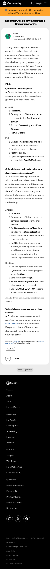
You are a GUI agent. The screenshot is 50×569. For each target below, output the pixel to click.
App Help (10, 349)
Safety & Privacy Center (20, 538)
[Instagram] (9, 518)
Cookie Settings (12, 547)
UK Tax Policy (10, 559)
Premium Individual (15, 485)
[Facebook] (26, 518)
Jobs (8, 401)
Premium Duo (12, 491)
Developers (11, 425)
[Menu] (45, 3)
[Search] (33, 3)
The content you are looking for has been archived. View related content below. (25, 11)
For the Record (13, 407)
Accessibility (10, 551)
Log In (39, 3)
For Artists (11, 419)
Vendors (10, 442)
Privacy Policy (10, 542)
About (9, 395)
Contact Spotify (13, 472)
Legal (8, 538)
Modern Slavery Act (12, 555)
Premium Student (14, 502)
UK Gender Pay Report (14, 564)
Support (10, 455)
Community (12, 3)
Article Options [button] (24, 369)
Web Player (11, 461)
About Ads (23, 547)
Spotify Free (12, 508)
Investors (10, 436)
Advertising (11, 431)
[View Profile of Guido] (15, 33)
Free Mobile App (14, 466)
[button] (44, 36)
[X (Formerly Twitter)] (18, 518)
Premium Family (13, 496)
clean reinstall (11, 323)
